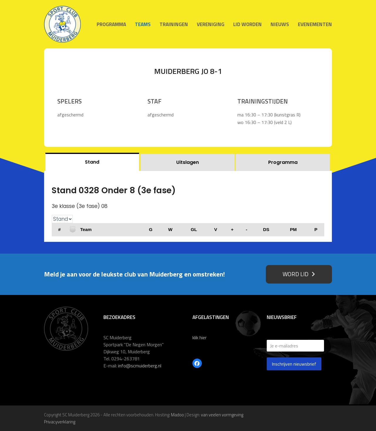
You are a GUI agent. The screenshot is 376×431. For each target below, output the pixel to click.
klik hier (199, 337)
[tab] (92, 162)
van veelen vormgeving (222, 414)
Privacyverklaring (59, 421)
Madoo (177, 414)
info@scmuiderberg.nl (139, 365)
